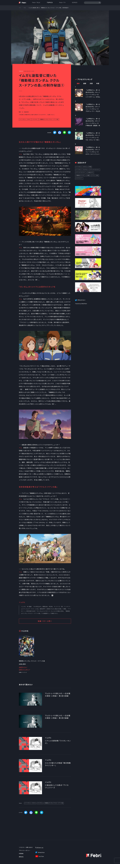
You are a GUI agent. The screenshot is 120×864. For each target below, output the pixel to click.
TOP (20, 7)
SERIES (74, 2)
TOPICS (50, 2)
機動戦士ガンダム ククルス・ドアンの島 (49, 119)
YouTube (41, 856)
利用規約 (21, 853)
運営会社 (21, 856)
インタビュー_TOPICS (25, 119)
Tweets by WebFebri (81, 303)
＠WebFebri (41, 852)
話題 (88, 175)
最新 (78, 83)
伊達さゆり (90, 172)
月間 (91, 83)
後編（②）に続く (45, 621)
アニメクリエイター (95, 169)
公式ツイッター (24, 670)
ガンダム (35, 119)
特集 (25, 7)
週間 (84, 83)
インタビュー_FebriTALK (82, 169)
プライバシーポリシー (24, 850)
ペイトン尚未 (95, 175)
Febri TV (62, 2)
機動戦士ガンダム (80, 175)
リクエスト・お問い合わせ (26, 847)
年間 (97, 83)
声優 (90, 166)
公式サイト (22, 667)
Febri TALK (36, 2)
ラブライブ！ (79, 178)
